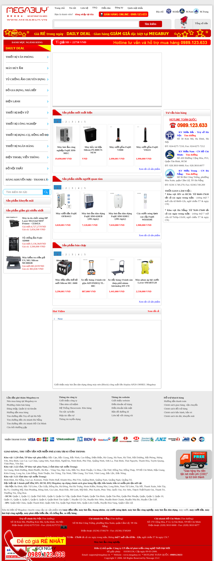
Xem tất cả (153, 311)
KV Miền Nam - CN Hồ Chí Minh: (193, 153)
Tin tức (72, 8)
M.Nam (189, 11)
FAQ (95, 7)
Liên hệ (84, 8)
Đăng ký (119, 7)
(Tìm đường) (47, 518)
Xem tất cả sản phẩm (149, 169)
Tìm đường (190, 135)
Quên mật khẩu (135, 8)
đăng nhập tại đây (84, 14)
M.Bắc (175, 11)
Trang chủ (60, 8)
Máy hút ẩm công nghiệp (107, 542)
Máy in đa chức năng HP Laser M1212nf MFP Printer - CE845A (35, 221)
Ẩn (64, 527)
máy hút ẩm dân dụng (166, 509)
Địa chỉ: (160, 11)
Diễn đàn (106, 8)
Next (60, 318)
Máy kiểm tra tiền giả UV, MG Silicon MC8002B (33, 260)
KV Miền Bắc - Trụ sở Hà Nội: (193, 134)
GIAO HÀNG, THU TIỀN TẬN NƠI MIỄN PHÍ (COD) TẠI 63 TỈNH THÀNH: (44, 451)
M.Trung (204, 11)
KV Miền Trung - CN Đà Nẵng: (193, 172)
